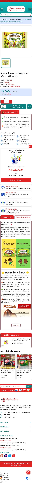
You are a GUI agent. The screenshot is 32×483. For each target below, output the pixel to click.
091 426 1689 (16, 170)
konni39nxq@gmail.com (9, 417)
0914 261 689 (5, 441)
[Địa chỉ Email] (16, 386)
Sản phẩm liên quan (10, 351)
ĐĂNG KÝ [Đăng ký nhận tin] (28, 386)
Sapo (20, 465)
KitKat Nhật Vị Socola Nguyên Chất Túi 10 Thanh (7, 371)
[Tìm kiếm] (30, 14)
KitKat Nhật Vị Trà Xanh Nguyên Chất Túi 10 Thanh (24, 371)
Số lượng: (3, 98)
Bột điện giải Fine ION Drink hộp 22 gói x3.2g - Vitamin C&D (21, 339)
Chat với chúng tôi (16, 180)
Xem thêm (16, 325)
